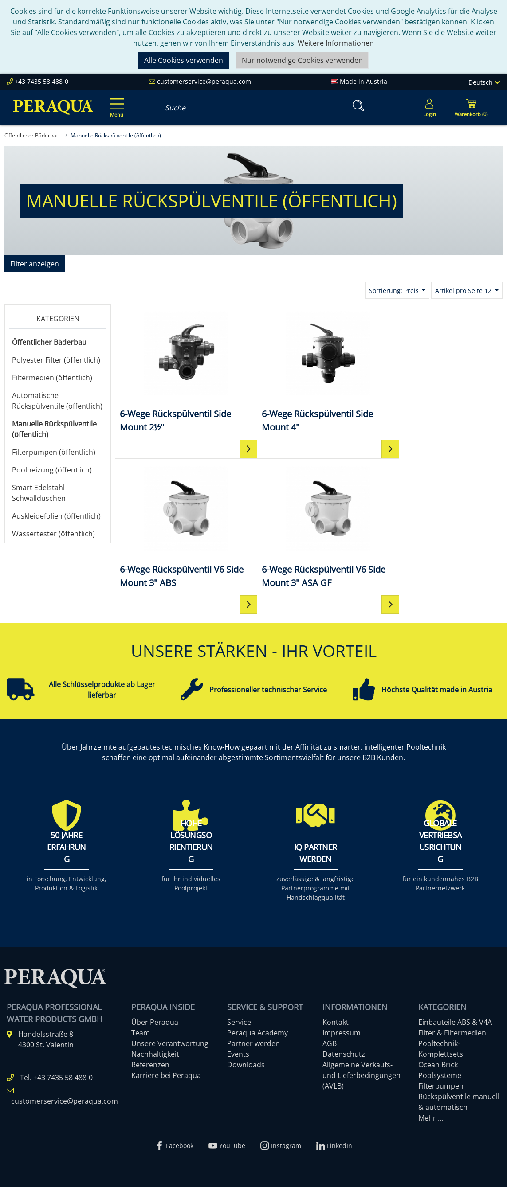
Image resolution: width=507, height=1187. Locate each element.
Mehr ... (430, 1118)
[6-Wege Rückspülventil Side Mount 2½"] (180, 371)
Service (239, 1022)
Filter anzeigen (34, 264)
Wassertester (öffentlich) (53, 534)
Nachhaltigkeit (155, 1054)
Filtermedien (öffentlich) (52, 378)
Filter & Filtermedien (452, 1033)
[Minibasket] (471, 107)
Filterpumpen (441, 1086)
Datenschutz (343, 1054)
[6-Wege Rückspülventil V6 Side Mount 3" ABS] (438, 371)
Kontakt (335, 1022)
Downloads (246, 1065)
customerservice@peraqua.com (204, 81)
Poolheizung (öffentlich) (52, 470)
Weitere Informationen (336, 43)
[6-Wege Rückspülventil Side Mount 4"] (309, 371)
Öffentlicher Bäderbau (49, 342)
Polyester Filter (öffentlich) (56, 360)
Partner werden (253, 1044)
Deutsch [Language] (484, 82)
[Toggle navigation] (115, 101)
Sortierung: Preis (395, 290)
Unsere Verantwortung (169, 1044)
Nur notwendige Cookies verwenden (302, 60)
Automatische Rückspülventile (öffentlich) (57, 400)
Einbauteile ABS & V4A (455, 1022)
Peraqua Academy (257, 1033)
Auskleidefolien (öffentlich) (56, 516)
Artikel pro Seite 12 (464, 290)
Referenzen (150, 1065)
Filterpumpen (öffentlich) (53, 452)
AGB (329, 1044)
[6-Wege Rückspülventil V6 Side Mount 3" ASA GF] (180, 527)
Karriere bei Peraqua (166, 1076)
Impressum (341, 1033)
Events (238, 1054)
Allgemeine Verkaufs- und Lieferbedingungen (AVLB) (361, 1075)
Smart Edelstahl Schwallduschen (39, 493)
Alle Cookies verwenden (183, 60)
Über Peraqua (154, 1022)
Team (140, 1033)
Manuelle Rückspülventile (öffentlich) (54, 429)
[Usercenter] (429, 107)
